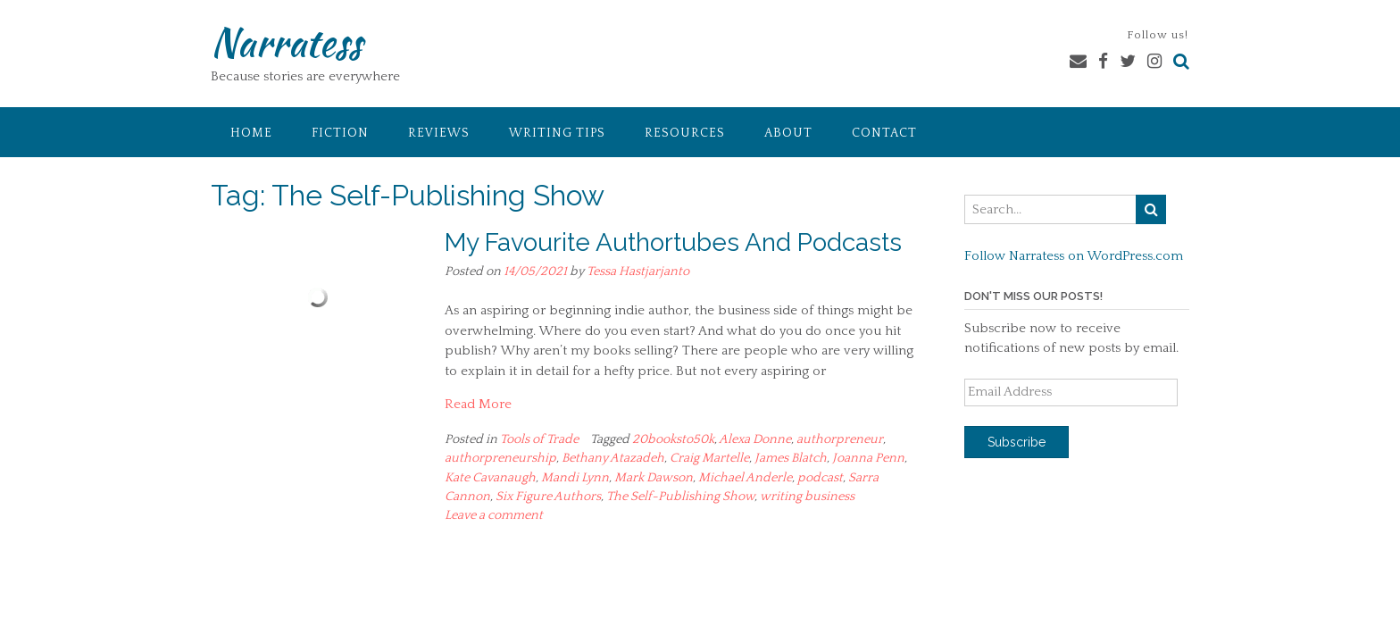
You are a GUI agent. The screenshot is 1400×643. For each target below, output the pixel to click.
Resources (685, 133)
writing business (807, 496)
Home (251, 133)
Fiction (340, 133)
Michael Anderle (745, 478)
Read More (478, 404)
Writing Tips (557, 133)
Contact (884, 133)
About (788, 133)
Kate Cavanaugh (490, 478)
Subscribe (1017, 442)
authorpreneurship (500, 458)
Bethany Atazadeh (613, 458)
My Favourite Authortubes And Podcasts (673, 242)
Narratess (286, 42)
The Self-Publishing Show (680, 496)
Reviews (439, 133)
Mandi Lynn (575, 478)
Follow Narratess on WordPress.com (1073, 255)
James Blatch (790, 458)
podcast (820, 478)
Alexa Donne (755, 439)
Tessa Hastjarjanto (638, 271)
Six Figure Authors (548, 496)
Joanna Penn (868, 458)
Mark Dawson (653, 478)
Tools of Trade (539, 439)
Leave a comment (494, 515)
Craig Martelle (709, 458)
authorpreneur (839, 439)
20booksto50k (673, 439)
